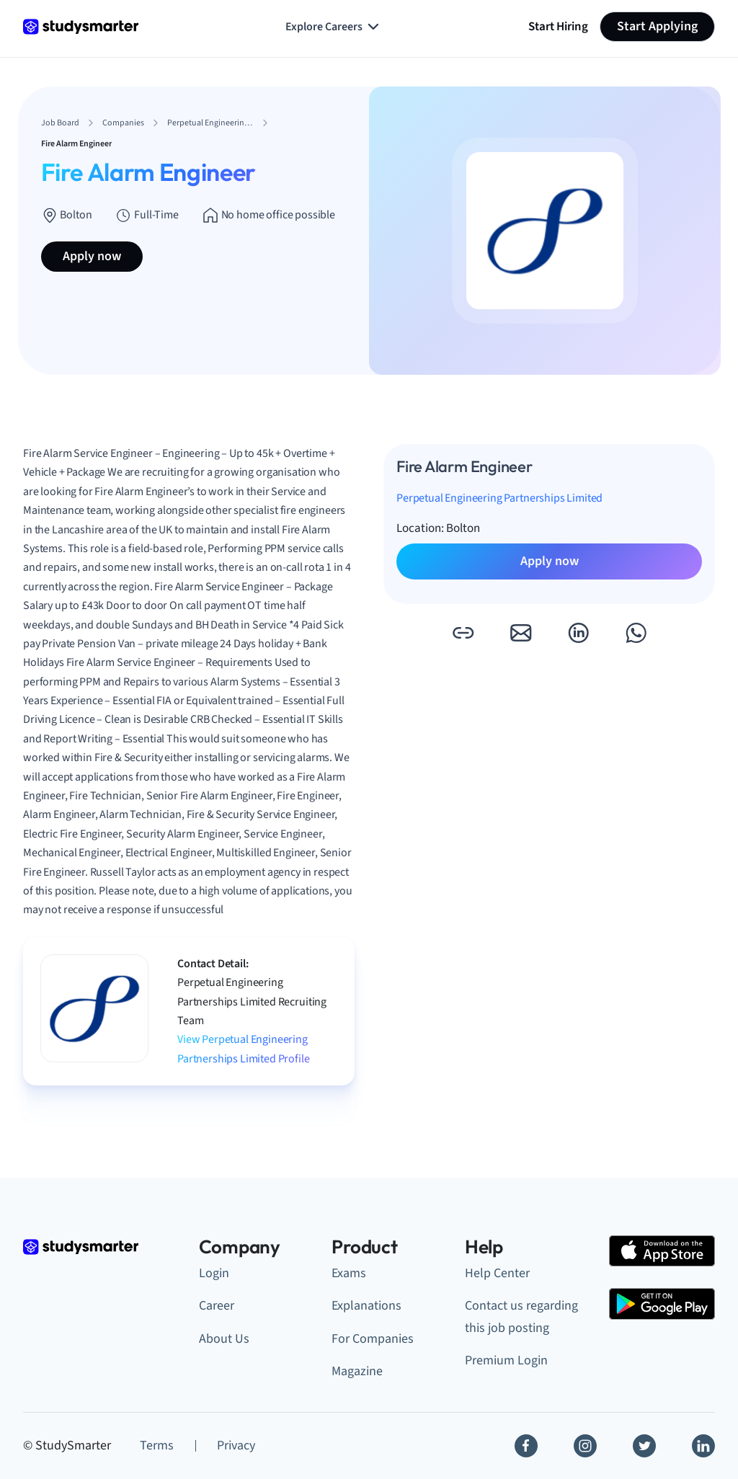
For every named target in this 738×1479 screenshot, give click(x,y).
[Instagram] (585, 1445)
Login (214, 1273)
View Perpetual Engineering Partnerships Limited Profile (243, 1048)
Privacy (236, 1445)
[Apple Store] (662, 1250)
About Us (224, 1339)
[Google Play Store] (662, 1303)
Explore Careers (333, 26)
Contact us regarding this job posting (521, 1317)
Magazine (357, 1371)
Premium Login (506, 1360)
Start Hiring (558, 26)
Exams (349, 1273)
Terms (157, 1445)
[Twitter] (644, 1445)
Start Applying (657, 26)
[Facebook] (526, 1445)
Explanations (366, 1306)
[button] (462, 632)
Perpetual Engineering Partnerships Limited (499, 498)
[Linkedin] (703, 1445)
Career (216, 1306)
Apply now (92, 256)
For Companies (373, 1339)
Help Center (497, 1273)
